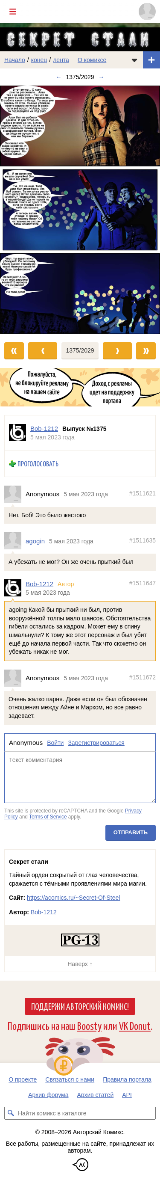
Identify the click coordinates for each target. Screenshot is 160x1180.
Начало (14, 59)
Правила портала (127, 1079)
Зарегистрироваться (96, 742)
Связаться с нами (69, 1079)
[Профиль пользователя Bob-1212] (17, 433)
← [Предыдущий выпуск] (58, 77)
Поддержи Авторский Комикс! (80, 1005)
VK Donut (135, 1025)
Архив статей (95, 1094)
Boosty (89, 1025)
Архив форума (48, 1094)
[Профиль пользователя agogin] (15, 540)
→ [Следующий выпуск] (102, 77)
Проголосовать (37, 463)
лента (61, 59)
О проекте (23, 1079)
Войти (55, 742)
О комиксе (92, 59)
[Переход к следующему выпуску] (80, 209)
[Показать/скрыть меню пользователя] (147, 11)
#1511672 (142, 677)
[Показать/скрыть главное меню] (12, 11)
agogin (35, 540)
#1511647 (142, 583)
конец (39, 59)
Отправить (130, 832)
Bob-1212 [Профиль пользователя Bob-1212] (44, 428)
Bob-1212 (39, 583)
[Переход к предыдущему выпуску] (20, 209)
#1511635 (142, 540)
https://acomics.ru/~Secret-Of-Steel (73, 897)
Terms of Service (48, 816)
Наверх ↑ (79, 964)
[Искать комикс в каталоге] (11, 1113)
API (127, 1094)
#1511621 (142, 493)
